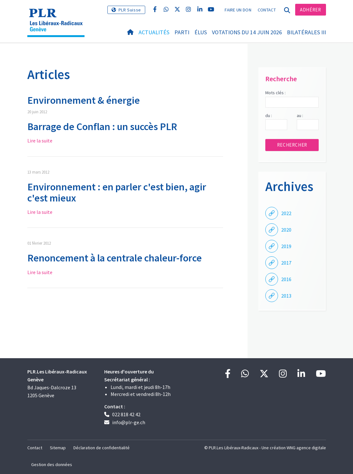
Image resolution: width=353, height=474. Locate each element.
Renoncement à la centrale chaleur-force (114, 258)
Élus (200, 32)
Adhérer (310, 10)
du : (268, 115)
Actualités (154, 32)
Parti (181, 32)
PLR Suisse (130, 10)
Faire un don (238, 10)
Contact (267, 10)
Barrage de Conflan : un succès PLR (102, 126)
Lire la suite (39, 140)
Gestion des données (51, 464)
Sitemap (58, 448)
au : (300, 115)
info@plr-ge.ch (128, 422)
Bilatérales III (306, 32)
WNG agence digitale (306, 448)
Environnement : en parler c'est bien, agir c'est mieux (116, 192)
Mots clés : (275, 92)
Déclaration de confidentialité (101, 448)
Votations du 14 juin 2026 (247, 32)
